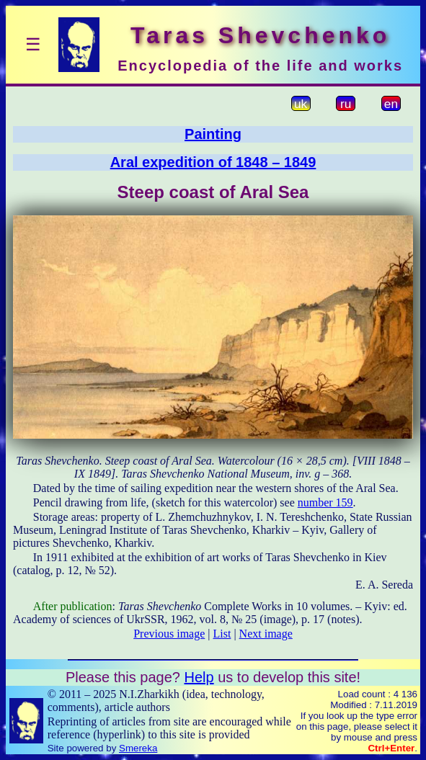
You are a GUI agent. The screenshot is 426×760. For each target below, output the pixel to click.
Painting (213, 134)
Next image (266, 633)
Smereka (138, 748)
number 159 (325, 502)
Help (198, 677)
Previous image (169, 633)
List (222, 633)
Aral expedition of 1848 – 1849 (213, 162)
